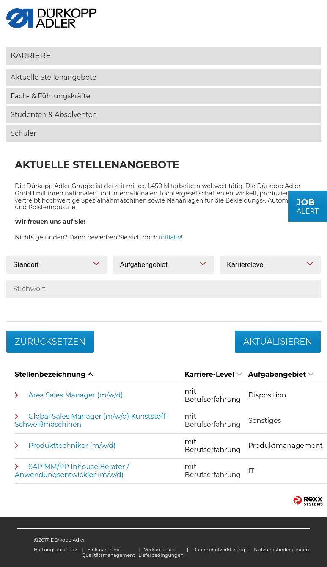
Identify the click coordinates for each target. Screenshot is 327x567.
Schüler (23, 133)
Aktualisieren (277, 341)
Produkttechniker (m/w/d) (71, 446)
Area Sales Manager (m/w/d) (75, 395)
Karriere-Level (213, 374)
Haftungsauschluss (56, 550)
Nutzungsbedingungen (281, 550)
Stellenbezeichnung (54, 374)
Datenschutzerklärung (218, 550)
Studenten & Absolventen (54, 115)
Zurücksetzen (50, 341)
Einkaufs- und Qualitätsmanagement (108, 552)
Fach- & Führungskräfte (50, 96)
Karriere (31, 55)
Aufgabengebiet (281, 374)
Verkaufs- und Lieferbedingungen (161, 552)
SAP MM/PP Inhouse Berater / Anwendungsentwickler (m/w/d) (72, 471)
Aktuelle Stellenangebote (53, 77)
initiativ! (170, 237)
